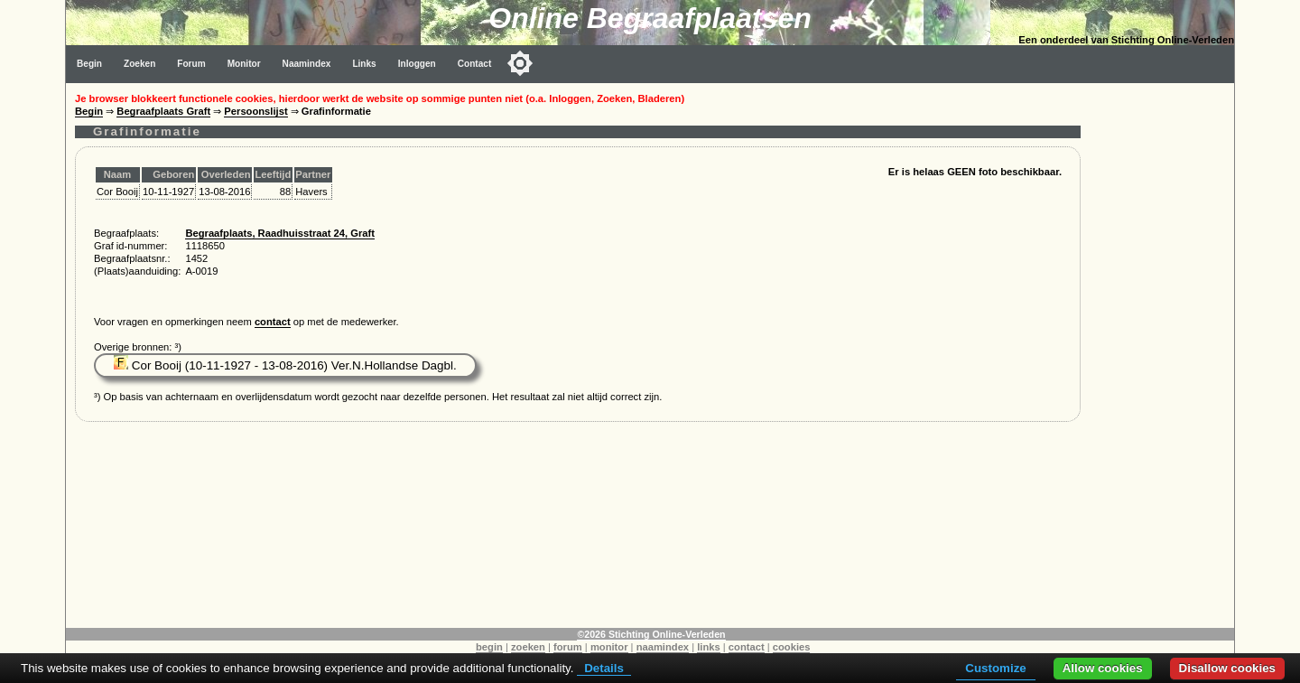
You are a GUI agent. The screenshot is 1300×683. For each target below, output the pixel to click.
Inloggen (417, 64)
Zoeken (139, 64)
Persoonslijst (255, 111)
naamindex (662, 646)
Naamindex (307, 64)
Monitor (244, 64)
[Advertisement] (1162, 354)
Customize (995, 668)
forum (567, 646)
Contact (475, 64)
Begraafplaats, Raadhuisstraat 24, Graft (280, 233)
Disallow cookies (1227, 668)
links (708, 646)
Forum (191, 64)
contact (273, 321)
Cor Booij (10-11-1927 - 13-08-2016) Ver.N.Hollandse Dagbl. (285, 365)
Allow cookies (1103, 668)
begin (489, 646)
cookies (792, 646)
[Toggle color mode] (520, 63)
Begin (89, 64)
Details (604, 668)
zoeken (528, 646)
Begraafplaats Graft (163, 111)
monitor (609, 646)
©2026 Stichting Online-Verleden (651, 634)
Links (364, 64)
